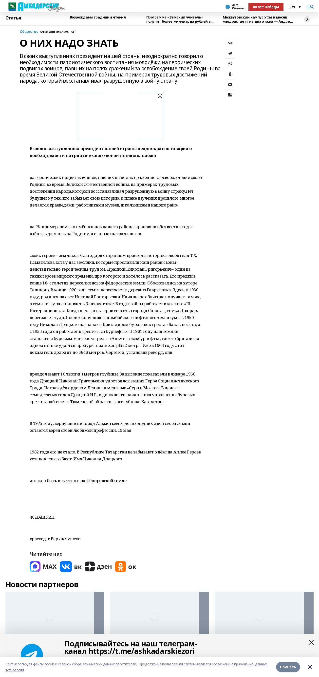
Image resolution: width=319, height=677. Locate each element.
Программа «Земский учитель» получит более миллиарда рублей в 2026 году (178, 19)
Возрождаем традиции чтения (98, 17)
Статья (13, 18)
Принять (288, 667)
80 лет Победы (266, 6)
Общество (29, 32)
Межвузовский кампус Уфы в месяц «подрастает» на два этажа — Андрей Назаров (257, 19)
